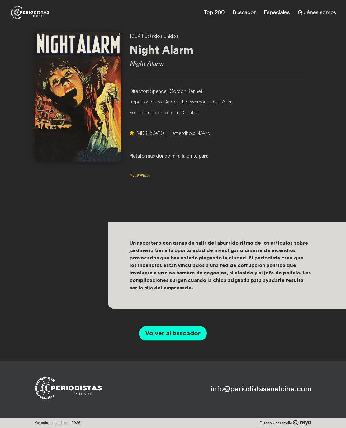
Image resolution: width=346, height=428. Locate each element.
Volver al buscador (173, 333)
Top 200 (214, 13)
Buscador (244, 13)
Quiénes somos (317, 13)
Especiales (277, 13)
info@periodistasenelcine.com (261, 389)
